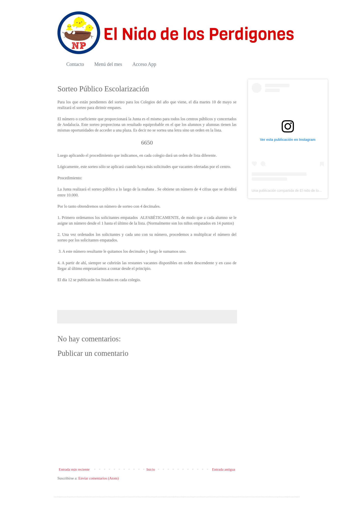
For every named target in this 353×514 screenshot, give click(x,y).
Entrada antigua (223, 469)
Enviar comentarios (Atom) (98, 478)
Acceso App (144, 64)
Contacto (75, 64)
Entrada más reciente (74, 469)
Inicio (151, 469)
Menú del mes (108, 64)
